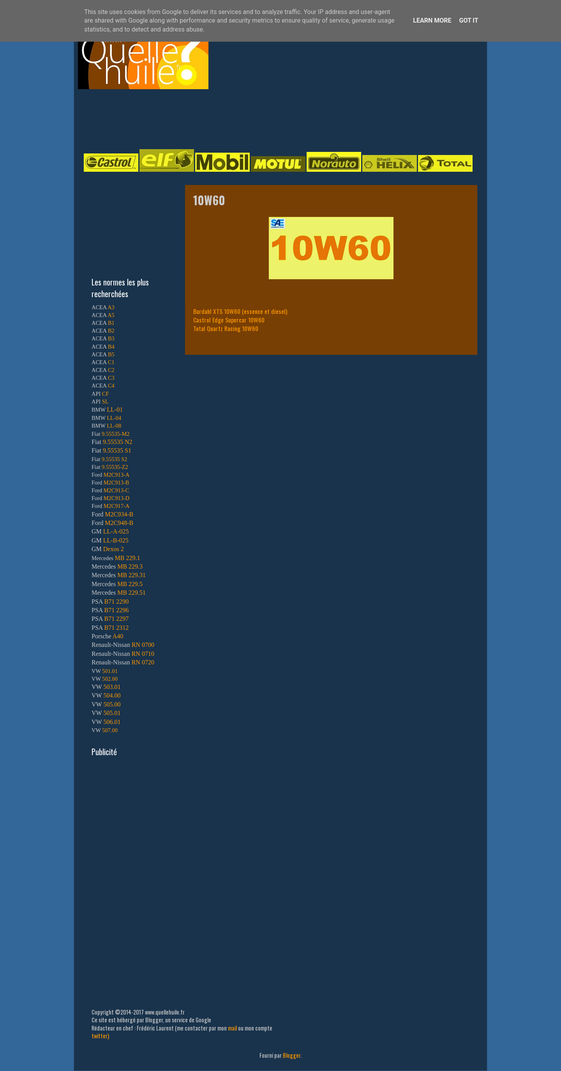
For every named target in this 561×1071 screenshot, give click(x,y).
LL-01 (115, 409)
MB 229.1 (127, 558)
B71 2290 (116, 601)
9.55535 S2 (114, 459)
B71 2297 (116, 618)
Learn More (432, 20)
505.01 (111, 713)
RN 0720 (143, 662)
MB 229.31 (131, 575)
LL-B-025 (116, 540)
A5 (111, 315)
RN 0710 (143, 653)
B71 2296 (116, 610)
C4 (111, 385)
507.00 (110, 730)
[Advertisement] (273, 118)
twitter (100, 1036)
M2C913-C (116, 490)
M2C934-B (119, 514)
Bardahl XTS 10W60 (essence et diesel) (240, 311)
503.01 (111, 686)
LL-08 (114, 426)
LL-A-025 (116, 531)
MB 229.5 (130, 584)
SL (105, 401)
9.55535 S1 (117, 450)
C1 (111, 362)
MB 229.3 (130, 566)
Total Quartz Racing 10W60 (225, 328)
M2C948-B (119, 523)
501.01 (110, 671)
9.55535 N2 (117, 442)
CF (105, 394)
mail (232, 1028)
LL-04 (114, 418)
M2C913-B (116, 482)
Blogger (291, 1055)
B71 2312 (116, 627)
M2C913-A (116, 475)
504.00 (111, 695)
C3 (111, 378)
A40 (118, 636)
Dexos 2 (113, 549)
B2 (111, 331)
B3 (111, 338)
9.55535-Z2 (115, 467)
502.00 (110, 679)
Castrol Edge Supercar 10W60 (229, 319)
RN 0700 (143, 644)
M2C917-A (116, 506)
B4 (111, 346)
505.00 (111, 704)
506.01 (111, 722)
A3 (111, 307)
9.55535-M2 (116, 434)
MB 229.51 (131, 592)
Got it (468, 20)
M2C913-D (116, 498)
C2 (111, 370)
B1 (111, 323)
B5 (111, 354)
